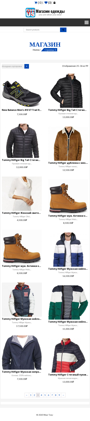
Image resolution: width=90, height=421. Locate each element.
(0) (48, 2)
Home (36, 49)
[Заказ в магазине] (15, 66)
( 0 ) (39, 2)
